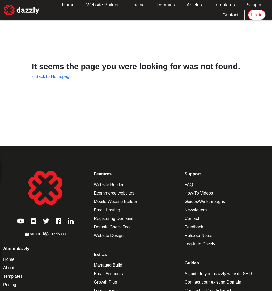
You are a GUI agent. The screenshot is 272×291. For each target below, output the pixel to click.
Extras (100, 254)
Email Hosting (107, 210)
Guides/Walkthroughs (205, 201)
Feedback (194, 227)
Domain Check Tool (112, 227)
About (8, 268)
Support (254, 4)
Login (256, 14)
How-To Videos (199, 193)
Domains (165, 4)
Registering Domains (113, 218)
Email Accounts (108, 273)
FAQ (189, 184)
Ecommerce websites (114, 193)
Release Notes (198, 235)
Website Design (109, 235)
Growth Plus (105, 282)
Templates (224, 4)
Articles (194, 4)
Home (68, 4)
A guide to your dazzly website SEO (218, 273)
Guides (192, 263)
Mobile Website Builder (115, 201)
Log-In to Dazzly (200, 244)
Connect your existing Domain (213, 282)
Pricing (137, 4)
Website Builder (102, 4)
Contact (230, 14)
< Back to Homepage (52, 76)
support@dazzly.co (45, 234)
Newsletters (196, 210)
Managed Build (108, 265)
